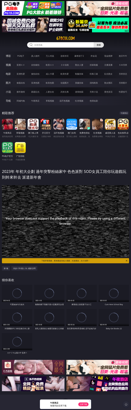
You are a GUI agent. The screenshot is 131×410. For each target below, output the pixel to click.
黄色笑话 (108, 91)
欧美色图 (50, 82)
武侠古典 (65, 91)
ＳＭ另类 (123, 64)
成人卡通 (50, 73)
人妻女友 (50, 91)
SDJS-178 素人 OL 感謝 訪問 (24, 268)
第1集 (6, 268)
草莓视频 (50, 100)
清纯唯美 (94, 82)
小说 (8, 91)
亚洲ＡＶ (21, 64)
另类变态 (123, 73)
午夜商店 (35, 100)
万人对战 (50, 56)
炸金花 (94, 56)
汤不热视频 (64, 100)
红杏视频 (79, 100)
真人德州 (35, 56)
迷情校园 (79, 91)
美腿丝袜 (79, 82)
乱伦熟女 (108, 73)
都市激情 (21, 91)
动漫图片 (65, 82)
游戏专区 (65, 56)
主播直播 (108, 64)
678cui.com (65, 38)
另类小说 (94, 91)
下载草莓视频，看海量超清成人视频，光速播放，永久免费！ (84, 260)
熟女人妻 (79, 64)
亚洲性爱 (21, 73)
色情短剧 (94, 100)
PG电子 (20, 56)
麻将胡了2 (79, 56)
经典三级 (94, 73)
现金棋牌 (108, 56)
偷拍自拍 (35, 73)
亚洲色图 (35, 82)
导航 (8, 100)
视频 (8, 65)
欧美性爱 (65, 73)
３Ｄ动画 (65, 64)
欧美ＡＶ (50, 64)
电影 (8, 74)
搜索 (99, 44)
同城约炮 (21, 100)
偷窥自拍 (21, 82)
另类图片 (123, 82)
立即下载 (83, 404)
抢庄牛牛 (123, 56)
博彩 (8, 56)
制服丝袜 (79, 73)
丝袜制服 (94, 64)
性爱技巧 (123, 91)
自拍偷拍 (35, 64)
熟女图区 (108, 82)
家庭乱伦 (35, 91)
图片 (8, 83)
